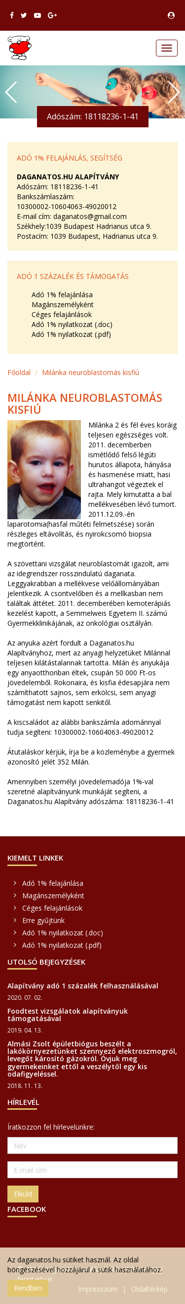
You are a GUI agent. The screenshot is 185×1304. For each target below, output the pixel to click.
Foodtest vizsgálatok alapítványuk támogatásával (67, 1014)
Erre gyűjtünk (43, 920)
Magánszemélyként (63, 304)
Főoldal (19, 372)
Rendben (28, 1288)
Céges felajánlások (62, 314)
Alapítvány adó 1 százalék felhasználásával (82, 985)
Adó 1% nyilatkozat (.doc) (72, 324)
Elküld (23, 1193)
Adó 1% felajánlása (62, 294)
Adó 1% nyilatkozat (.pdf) (71, 334)
